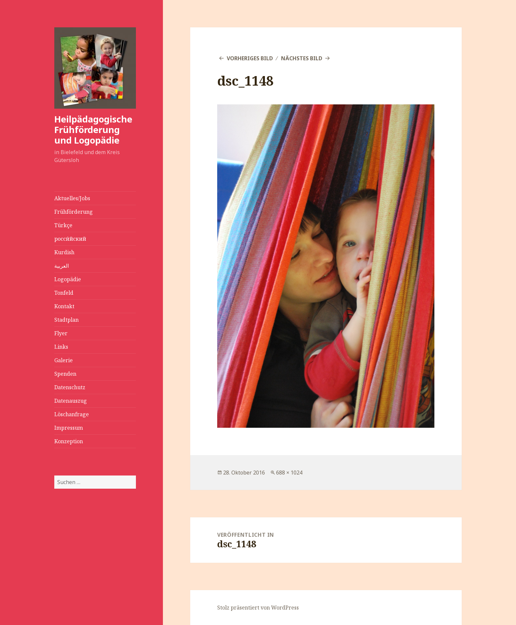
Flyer (60, 333)
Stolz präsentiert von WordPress (258, 607)
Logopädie (67, 279)
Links (61, 346)
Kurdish (64, 252)
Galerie (63, 360)
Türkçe (63, 225)
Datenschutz (69, 387)
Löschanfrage (71, 414)
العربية (61, 265)
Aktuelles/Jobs (72, 198)
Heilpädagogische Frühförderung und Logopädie (93, 129)
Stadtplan (66, 319)
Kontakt (64, 306)
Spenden (65, 373)
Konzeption (68, 441)
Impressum (68, 427)
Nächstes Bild (301, 58)
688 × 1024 (289, 472)
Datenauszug (70, 400)
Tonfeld (63, 292)
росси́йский (70, 238)
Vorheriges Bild (250, 58)
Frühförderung (73, 211)
